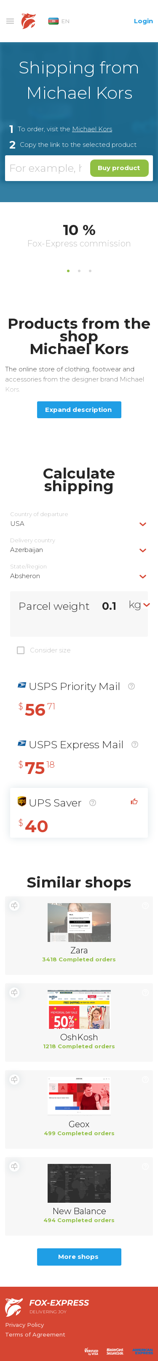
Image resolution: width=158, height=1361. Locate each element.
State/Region (28, 566)
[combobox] (79, 523)
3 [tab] (90, 270)
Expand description (78, 410)
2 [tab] (79, 270)
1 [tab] (68, 270)
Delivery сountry (32, 540)
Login (143, 21)
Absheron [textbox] (25, 576)
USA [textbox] (17, 524)
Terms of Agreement (35, 1334)
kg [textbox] (135, 604)
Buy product (119, 168)
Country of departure (39, 514)
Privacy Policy (24, 1324)
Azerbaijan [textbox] (26, 550)
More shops (78, 1257)
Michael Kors (92, 129)
